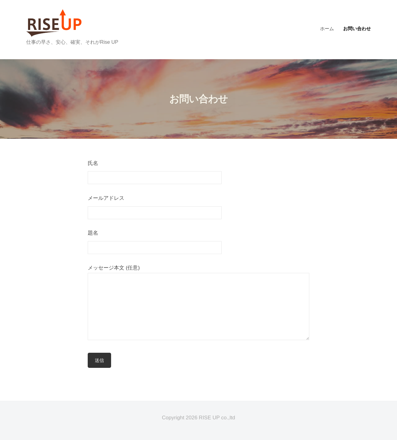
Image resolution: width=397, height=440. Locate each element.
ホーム (327, 28)
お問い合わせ (357, 28)
